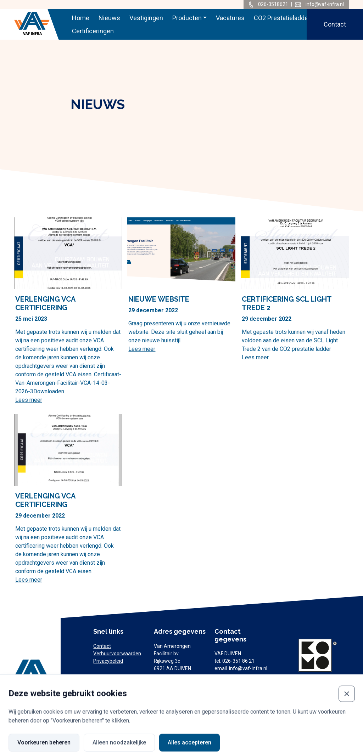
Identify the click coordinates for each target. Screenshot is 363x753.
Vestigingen (146, 18)
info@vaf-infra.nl (325, 4)
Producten (187, 18)
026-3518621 (273, 4)
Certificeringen (93, 31)
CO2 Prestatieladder (282, 18)
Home (80, 18)
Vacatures (230, 18)
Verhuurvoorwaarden (117, 653)
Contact (335, 24)
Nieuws (109, 18)
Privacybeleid (108, 661)
